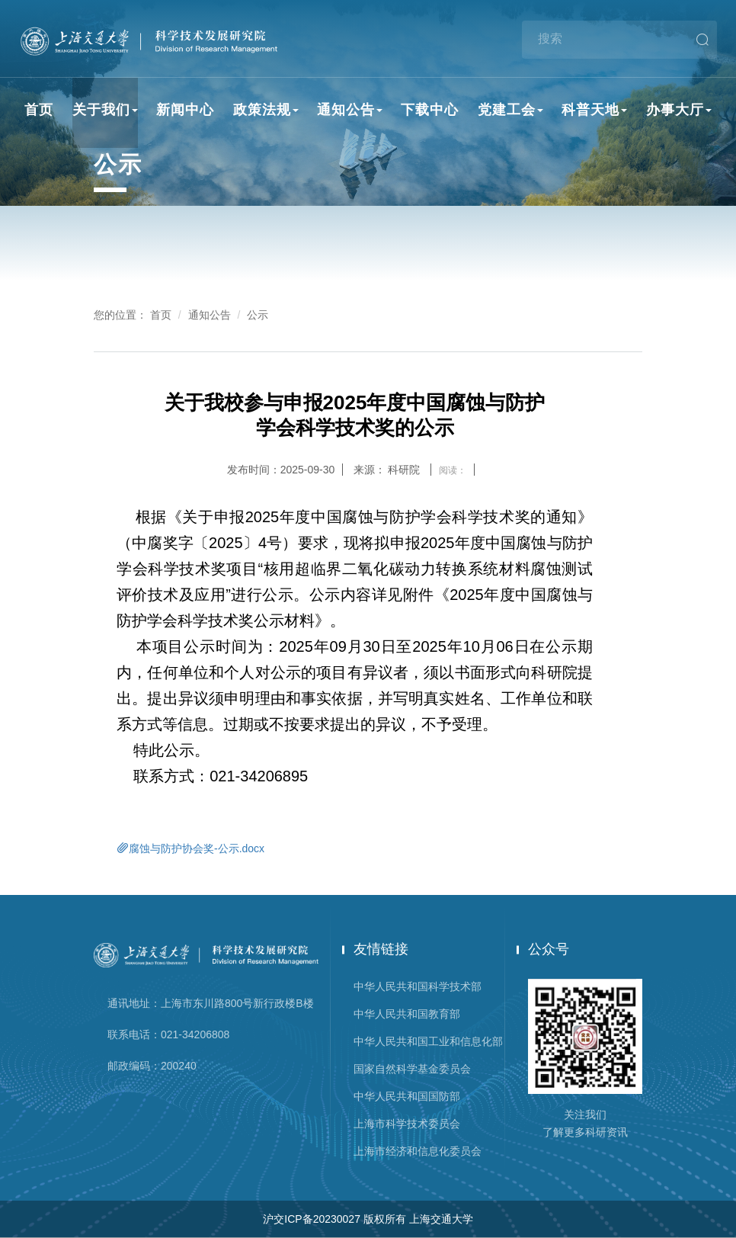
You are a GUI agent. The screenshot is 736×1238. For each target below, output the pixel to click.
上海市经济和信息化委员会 (418, 1151)
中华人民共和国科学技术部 (418, 986)
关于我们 (105, 109)
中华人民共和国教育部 (407, 1014)
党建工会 (510, 109)
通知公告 (349, 109)
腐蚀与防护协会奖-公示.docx (190, 848)
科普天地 (594, 109)
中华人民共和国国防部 (407, 1096)
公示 (257, 315)
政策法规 (266, 109)
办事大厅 (679, 109)
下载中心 (430, 109)
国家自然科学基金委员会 (412, 1069)
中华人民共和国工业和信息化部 (428, 1041)
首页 (38, 109)
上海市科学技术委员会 (407, 1124)
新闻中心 (185, 109)
